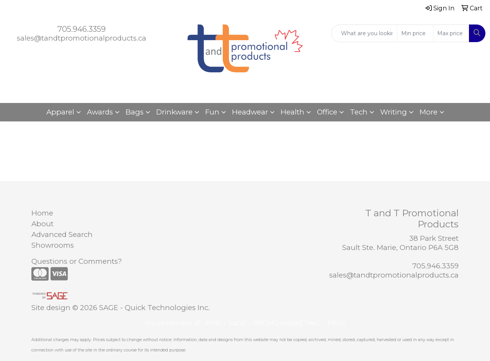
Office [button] (327, 112)
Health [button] (292, 112)
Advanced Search (62, 234)
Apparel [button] (60, 112)
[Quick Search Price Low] (415, 33)
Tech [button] (359, 112)
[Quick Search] (364, 33)
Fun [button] (212, 112)
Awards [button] (100, 112)
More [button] (429, 112)
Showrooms (52, 245)
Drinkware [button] (174, 112)
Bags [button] (135, 112)
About (42, 223)
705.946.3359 (81, 29)
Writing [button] (393, 112)
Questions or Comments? (76, 261)
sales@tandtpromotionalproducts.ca (81, 38)
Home (42, 213)
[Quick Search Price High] (451, 33)
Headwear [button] (250, 112)
